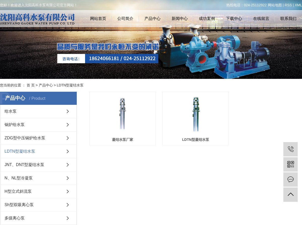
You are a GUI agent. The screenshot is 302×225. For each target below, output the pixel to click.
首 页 (31, 85)
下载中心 (234, 18)
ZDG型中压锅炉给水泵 (25, 138)
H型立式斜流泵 (18, 191)
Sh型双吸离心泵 (19, 205)
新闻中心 (180, 18)
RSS (288, 5)
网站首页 (98, 18)
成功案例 (207, 18)
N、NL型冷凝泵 (19, 178)
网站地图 (275, 5)
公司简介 (125, 18)
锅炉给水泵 (15, 124)
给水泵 (11, 111)
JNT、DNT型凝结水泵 (24, 165)
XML (298, 5)
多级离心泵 (15, 218)
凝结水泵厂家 (123, 140)
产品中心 (152, 18)
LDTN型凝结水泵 (70, 85)
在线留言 (261, 18)
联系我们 (288, 18)
